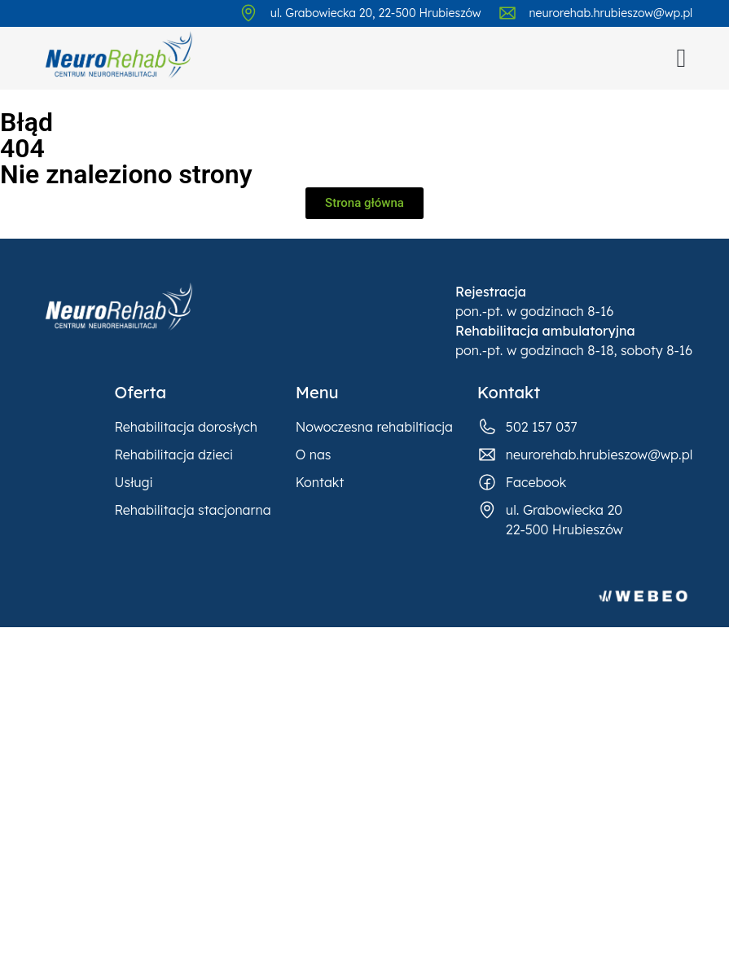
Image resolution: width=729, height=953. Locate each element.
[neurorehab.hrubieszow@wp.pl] (507, 13)
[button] (681, 57)
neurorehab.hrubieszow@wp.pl (611, 13)
